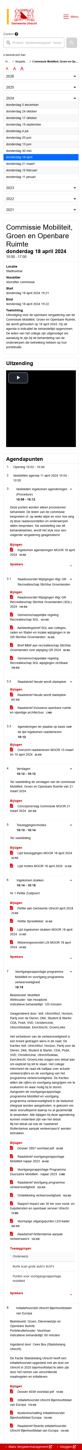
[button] (71, 42)
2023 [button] (10, 188)
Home (9, 61)
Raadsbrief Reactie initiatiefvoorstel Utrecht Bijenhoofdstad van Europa (40, 1428)
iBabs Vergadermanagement (30, 1446)
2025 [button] (10, 87)
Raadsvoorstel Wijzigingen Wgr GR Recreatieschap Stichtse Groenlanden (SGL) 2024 (41, 602)
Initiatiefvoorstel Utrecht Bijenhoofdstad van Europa (41, 1402)
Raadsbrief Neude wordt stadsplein (38, 697)
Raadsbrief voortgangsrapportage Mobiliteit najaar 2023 (37, 1159)
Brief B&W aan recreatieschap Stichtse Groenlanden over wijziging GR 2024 (41, 648)
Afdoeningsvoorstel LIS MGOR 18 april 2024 (40, 945)
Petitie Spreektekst (32, 921)
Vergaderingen (24, 61)
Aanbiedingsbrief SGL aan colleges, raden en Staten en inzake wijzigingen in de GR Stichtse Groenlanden (40, 632)
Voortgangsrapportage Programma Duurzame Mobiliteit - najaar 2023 (38, 1172)
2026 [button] (10, 76)
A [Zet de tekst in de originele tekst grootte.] (7, 69)
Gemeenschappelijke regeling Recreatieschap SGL (34, 617)
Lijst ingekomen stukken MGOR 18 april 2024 (41, 932)
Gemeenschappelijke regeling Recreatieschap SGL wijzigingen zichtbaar (39, 663)
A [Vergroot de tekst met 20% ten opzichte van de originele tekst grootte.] (14, 68)
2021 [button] (10, 210)
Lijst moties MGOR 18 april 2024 (41, 866)
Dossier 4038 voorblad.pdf (37, 1392)
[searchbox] (34, 42)
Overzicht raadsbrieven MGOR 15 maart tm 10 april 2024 (41, 752)
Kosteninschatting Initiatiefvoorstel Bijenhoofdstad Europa (37, 1415)
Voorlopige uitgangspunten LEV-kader (40, 1223)
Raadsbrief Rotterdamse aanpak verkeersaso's (36, 1236)
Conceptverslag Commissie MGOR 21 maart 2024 (40, 808)
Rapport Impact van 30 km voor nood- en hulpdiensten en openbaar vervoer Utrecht (42, 1208)
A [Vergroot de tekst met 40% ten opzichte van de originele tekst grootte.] (22, 68)
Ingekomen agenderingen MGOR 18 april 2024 (42, 552)
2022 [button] (10, 199)
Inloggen (67, 1446)
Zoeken (8, 34)
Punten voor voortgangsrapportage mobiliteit (37, 1278)
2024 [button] (10, 98)
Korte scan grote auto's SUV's (33, 1266)
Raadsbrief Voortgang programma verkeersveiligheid (37, 1185)
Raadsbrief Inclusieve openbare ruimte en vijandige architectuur (40, 710)
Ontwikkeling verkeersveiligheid (41, 1195)
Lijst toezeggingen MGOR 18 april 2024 (41, 855)
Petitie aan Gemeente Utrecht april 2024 (41, 911)
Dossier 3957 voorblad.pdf (37, 1148)
